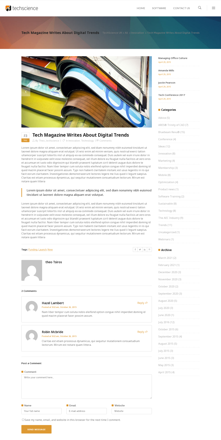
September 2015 (168, 336)
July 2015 (163, 351)
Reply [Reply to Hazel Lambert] (140, 303)
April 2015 (164, 372)
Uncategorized (167, 232)
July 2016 (163, 322)
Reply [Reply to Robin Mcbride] (140, 332)
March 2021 (165, 258)
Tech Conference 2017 (171, 95)
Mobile (162, 175)
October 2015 (166, 329)
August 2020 (165, 301)
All (126, 32)
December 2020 (167, 272)
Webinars (164, 239)
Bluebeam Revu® (169, 132)
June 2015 (164, 358)
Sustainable (165, 203)
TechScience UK (112, 32)
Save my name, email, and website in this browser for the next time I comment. (73, 420)
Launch (43, 249)
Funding (33, 249)
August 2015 (165, 343)
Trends (162, 225)
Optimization (166, 182)
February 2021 (167, 265)
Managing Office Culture (172, 58)
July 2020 (163, 308)
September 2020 (168, 293)
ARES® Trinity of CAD (171, 125)
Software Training (169, 196)
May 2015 (164, 365)
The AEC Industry (169, 218)
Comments (105, 140)
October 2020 (166, 286)
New (50, 249)
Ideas (161, 146)
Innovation (137, 32)
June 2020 (164, 315)
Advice (162, 118)
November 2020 (168, 279)
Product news (166, 189)
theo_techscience (49, 140)
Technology (87, 140)
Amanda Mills (166, 70)
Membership (166, 168)
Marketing (164, 160)
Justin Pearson (166, 82)
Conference (165, 139)
